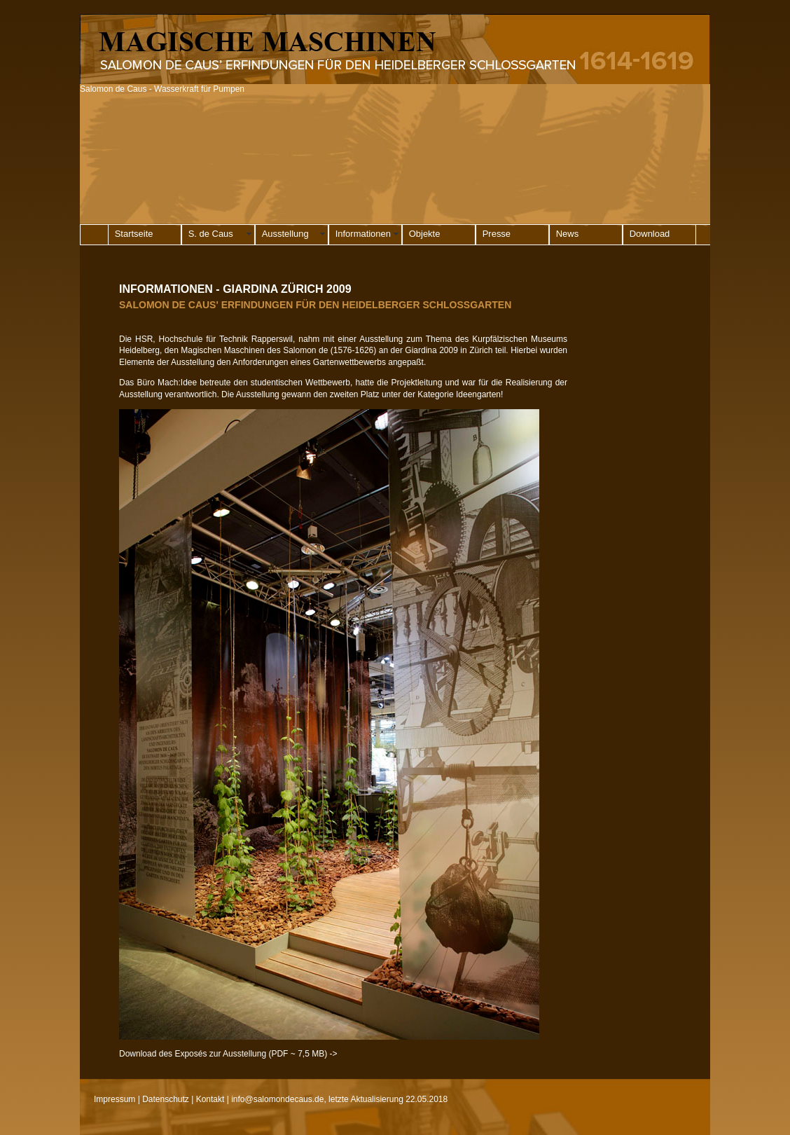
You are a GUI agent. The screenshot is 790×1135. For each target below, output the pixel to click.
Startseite (134, 233)
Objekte (425, 233)
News (567, 233)
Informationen (363, 233)
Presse (497, 233)
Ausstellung (285, 233)
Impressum (114, 1099)
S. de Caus (210, 233)
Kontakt (210, 1099)
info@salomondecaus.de (277, 1099)
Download (650, 233)
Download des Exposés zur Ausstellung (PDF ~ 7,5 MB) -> (228, 1054)
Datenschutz (165, 1099)
